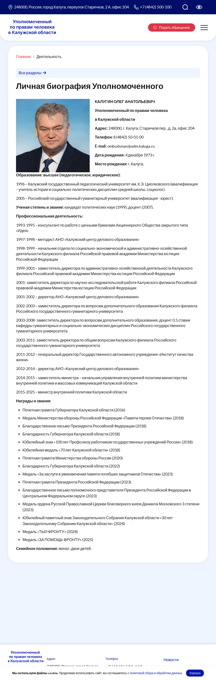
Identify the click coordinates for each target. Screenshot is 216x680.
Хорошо (195, 673)
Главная (23, 56)
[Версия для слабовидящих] (199, 7)
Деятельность (49, 56)
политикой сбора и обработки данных (156, 673)
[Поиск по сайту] (185, 7)
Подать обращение (171, 27)
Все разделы (32, 72)
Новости (171, 659)
